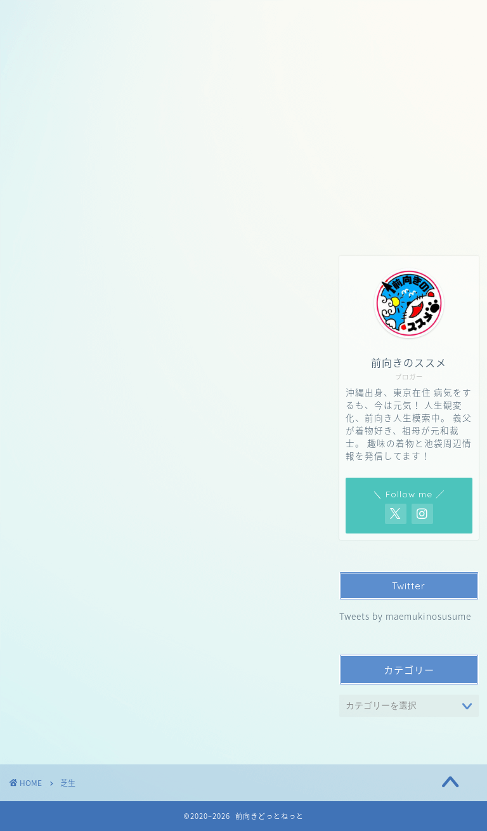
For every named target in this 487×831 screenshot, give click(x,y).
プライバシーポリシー (225, 128)
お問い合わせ (117, 128)
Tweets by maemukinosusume (405, 616)
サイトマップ (332, 128)
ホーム (43, 128)
